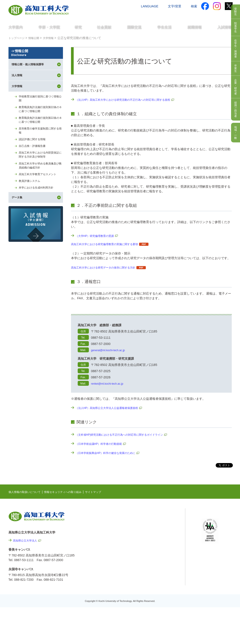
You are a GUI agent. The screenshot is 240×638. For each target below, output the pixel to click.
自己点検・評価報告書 (34, 170)
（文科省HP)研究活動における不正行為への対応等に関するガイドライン (126, 434)
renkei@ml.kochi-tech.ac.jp (110, 383)
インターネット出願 (213, 14)
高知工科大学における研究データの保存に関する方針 (108, 267)
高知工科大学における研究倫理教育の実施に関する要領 (110, 244)
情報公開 (35, 61)
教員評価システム (31, 209)
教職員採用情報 (162, 596)
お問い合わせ (166, 14)
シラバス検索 (210, 521)
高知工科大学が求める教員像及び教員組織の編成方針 (41, 192)
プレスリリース (162, 584)
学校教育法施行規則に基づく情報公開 (41, 117)
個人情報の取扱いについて (27, 492)
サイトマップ (106, 492)
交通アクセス (142, 14)
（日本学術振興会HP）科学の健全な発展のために (110, 453)
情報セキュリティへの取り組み (71, 492)
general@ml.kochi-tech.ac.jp (111, 350)
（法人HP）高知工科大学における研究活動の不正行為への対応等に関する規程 (130, 99)
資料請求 (187, 14)
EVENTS (151, 523)
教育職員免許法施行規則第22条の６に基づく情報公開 (41, 129)
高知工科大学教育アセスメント (41, 202)
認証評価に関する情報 (34, 163)
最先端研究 (153, 530)
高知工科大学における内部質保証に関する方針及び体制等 (41, 180)
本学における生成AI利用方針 (39, 217)
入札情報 (157, 608)
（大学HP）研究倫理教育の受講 (97, 236)
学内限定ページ (212, 534)
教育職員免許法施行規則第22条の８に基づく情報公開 (41, 141)
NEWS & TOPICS (157, 516)
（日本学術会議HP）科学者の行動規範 (102, 443)
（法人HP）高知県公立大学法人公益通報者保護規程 (111, 408)
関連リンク (153, 537)
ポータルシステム (213, 527)
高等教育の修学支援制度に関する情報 (41, 154)
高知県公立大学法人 (27, 540)
